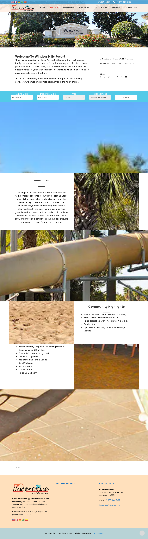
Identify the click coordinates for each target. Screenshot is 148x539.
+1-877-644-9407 (123, 2)
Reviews (116, 7)
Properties (68, 7)
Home (42, 7)
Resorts (54, 7)
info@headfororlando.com (109, 505)
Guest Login (104, 1)
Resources (101, 7)
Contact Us (131, 7)
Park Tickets (85, 7)
